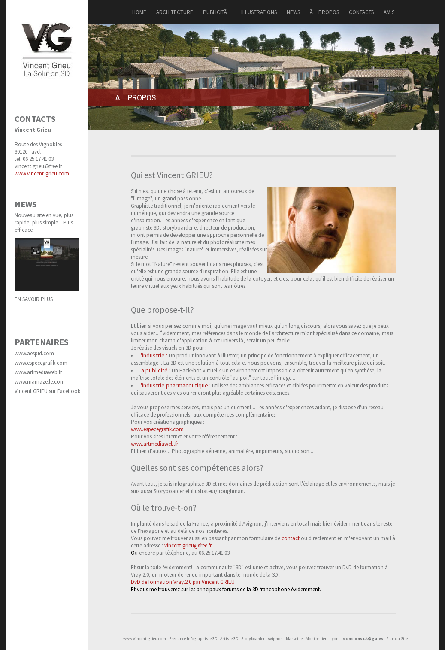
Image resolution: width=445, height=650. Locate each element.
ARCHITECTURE (174, 12)
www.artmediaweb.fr (38, 372)
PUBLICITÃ (217, 12)
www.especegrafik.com (41, 362)
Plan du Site (397, 638)
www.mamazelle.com (40, 381)
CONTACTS (361, 12)
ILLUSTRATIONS (259, 12)
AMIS (389, 12)
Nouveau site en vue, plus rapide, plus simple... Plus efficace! (44, 222)
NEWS (293, 12)
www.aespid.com (34, 353)
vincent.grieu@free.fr (38, 166)
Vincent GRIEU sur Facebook (47, 391)
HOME (139, 12)
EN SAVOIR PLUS (34, 299)
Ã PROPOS (324, 12)
